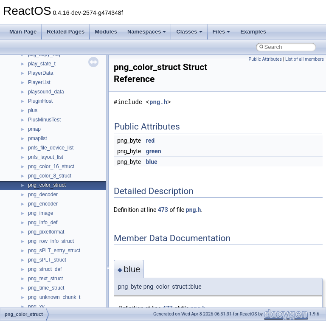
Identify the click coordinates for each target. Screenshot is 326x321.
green (153, 151)
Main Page (23, 31)
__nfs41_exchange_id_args (59, 209)
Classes (189, 31)
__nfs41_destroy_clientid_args (62, 172)
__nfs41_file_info (47, 237)
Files (221, 31)
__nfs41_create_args (52, 97)
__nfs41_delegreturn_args (57, 153)
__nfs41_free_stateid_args (58, 246)
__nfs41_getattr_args (52, 274)
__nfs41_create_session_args (62, 115)
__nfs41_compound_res (55, 87)
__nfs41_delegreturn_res (56, 162)
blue (151, 161)
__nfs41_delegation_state (57, 134)
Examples (253, 31)
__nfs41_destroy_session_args (63, 190)
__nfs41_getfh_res (49, 293)
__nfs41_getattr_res (50, 284)
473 (163, 209)
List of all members (304, 59)
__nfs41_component (51, 59)
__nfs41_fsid (42, 265)
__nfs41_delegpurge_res (56, 143)
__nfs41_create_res (50, 106)
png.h (158, 102)
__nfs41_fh (40, 228)
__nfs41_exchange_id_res (58, 218)
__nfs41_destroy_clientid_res (61, 181)
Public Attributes (265, 59)
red (150, 140)
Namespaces (146, 31)
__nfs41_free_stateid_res (56, 256)
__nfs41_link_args (48, 302)
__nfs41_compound (50, 69)
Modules (106, 31)
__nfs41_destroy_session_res (62, 200)
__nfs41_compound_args (56, 78)
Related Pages (65, 31)
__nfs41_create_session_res (60, 125)
